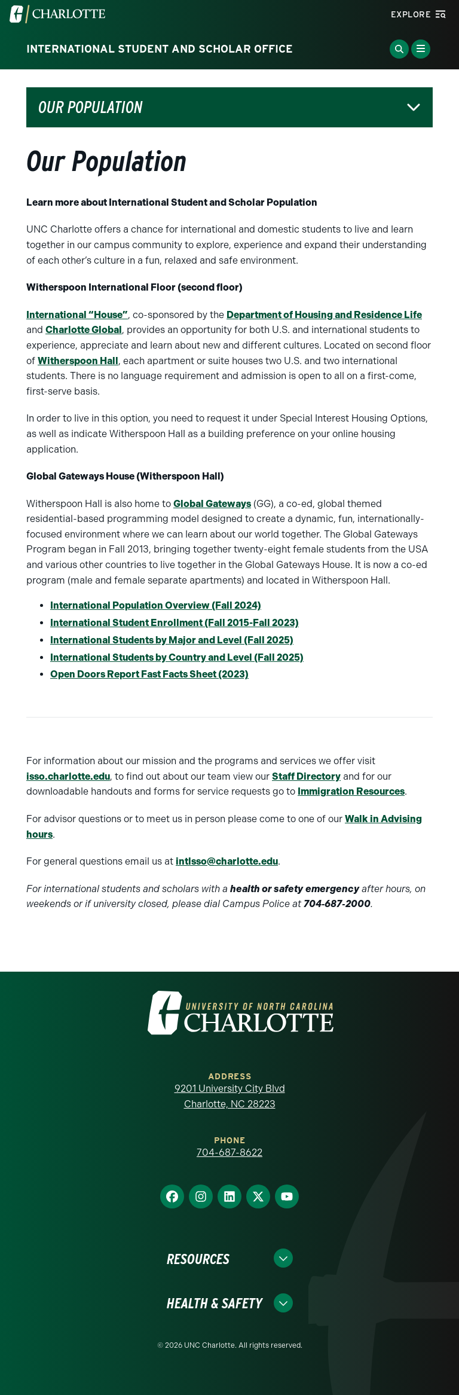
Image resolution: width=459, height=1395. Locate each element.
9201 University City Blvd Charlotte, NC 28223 (230, 1096)
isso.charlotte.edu (68, 776)
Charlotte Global (83, 329)
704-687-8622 (229, 1152)
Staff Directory (306, 776)
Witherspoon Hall (78, 361)
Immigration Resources (351, 791)
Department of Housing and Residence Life (324, 314)
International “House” (77, 314)
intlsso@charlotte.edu (227, 861)
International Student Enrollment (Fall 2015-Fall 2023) (174, 622)
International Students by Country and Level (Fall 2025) (177, 657)
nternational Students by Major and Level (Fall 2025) (173, 640)
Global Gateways (212, 503)
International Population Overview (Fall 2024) (155, 605)
